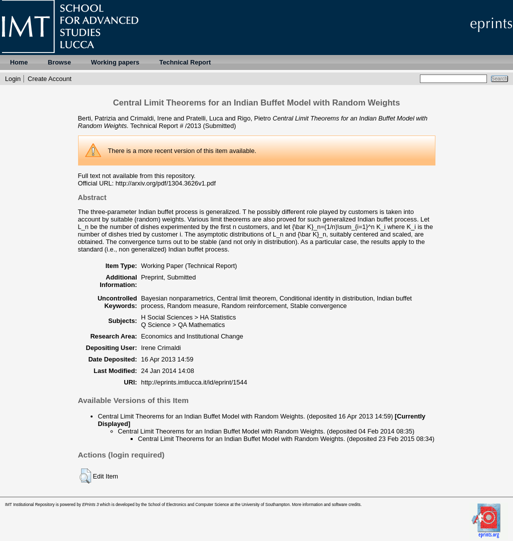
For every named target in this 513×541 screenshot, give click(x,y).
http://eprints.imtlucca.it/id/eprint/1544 (194, 382)
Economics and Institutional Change (192, 336)
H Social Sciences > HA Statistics (188, 317)
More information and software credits (326, 504)
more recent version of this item (183, 150)
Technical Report (185, 62)
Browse (59, 62)
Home (19, 62)
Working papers (115, 62)
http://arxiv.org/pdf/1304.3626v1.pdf (166, 183)
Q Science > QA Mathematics (183, 324)
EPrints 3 (90, 504)
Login (13, 78)
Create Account (50, 78)
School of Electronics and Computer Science (188, 504)
